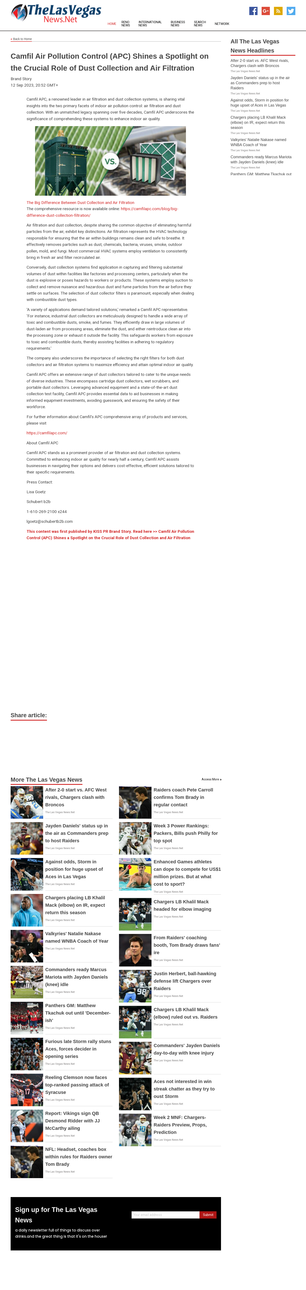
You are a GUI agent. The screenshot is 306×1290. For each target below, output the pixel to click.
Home (112, 24)
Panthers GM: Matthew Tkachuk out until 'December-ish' (77, 1013)
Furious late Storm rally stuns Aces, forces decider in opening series (78, 1049)
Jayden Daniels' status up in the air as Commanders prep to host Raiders (76, 833)
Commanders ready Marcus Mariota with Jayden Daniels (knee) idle (76, 977)
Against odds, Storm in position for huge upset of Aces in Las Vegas (74, 869)
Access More (210, 779)
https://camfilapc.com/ (47, 432)
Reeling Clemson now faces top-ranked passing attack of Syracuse (77, 1085)
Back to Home (21, 39)
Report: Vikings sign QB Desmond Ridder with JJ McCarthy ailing (72, 1121)
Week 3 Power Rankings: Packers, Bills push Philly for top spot (186, 833)
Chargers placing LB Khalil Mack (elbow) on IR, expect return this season (75, 905)
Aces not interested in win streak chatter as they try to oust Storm (184, 1089)
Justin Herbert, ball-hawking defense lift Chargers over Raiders (185, 981)
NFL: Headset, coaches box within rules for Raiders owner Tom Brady (78, 1157)
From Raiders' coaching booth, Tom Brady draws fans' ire (187, 945)
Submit (208, 1215)
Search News (200, 24)
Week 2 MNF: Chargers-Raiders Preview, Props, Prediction (180, 1125)
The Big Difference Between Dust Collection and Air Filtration (80, 202)
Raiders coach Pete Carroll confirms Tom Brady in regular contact (183, 797)
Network (222, 24)
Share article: (29, 715)
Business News (178, 24)
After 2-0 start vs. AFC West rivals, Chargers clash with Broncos (76, 797)
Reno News (126, 24)
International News (150, 24)
